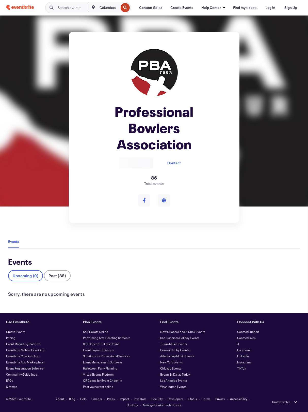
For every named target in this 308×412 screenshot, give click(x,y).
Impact (124, 399)
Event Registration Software (25, 368)
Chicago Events (170, 368)
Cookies (132, 405)
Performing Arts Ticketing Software (106, 338)
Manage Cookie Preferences (162, 405)
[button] (213, 7)
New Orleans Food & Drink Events (182, 332)
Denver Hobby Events (174, 350)
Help (83, 399)
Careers (96, 399)
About (60, 399)
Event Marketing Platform (23, 344)
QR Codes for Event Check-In (102, 380)
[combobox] (108, 7)
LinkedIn (243, 356)
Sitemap (11, 387)
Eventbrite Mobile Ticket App (25, 350)
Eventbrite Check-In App (22, 356)
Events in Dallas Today (175, 374)
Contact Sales (246, 338)
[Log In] (270, 8)
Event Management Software (102, 362)
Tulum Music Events (173, 344)
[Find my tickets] (245, 8)
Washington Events (173, 387)
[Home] (20, 7)
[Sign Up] (290, 8)
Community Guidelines (21, 374)
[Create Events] (181, 8)
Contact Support (248, 332)
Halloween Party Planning (100, 368)
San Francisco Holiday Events (179, 338)
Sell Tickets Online (95, 332)
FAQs (9, 380)
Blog (72, 399)
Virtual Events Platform (98, 374)
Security (157, 399)
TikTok (241, 368)
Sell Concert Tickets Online (101, 344)
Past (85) (57, 275)
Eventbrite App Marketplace (25, 362)
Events (13, 241)
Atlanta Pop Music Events (177, 356)
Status (192, 399)
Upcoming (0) (25, 275)
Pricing (10, 338)
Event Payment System (98, 350)
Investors (140, 399)
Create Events (15, 332)
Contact (174, 162)
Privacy (220, 399)
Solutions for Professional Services (106, 356)
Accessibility (238, 399)
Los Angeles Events (173, 380)
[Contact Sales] (150, 8)
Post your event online (98, 387)
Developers (175, 399)
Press (111, 399)
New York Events (171, 362)
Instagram (244, 362)
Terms (206, 399)
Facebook (243, 350)
